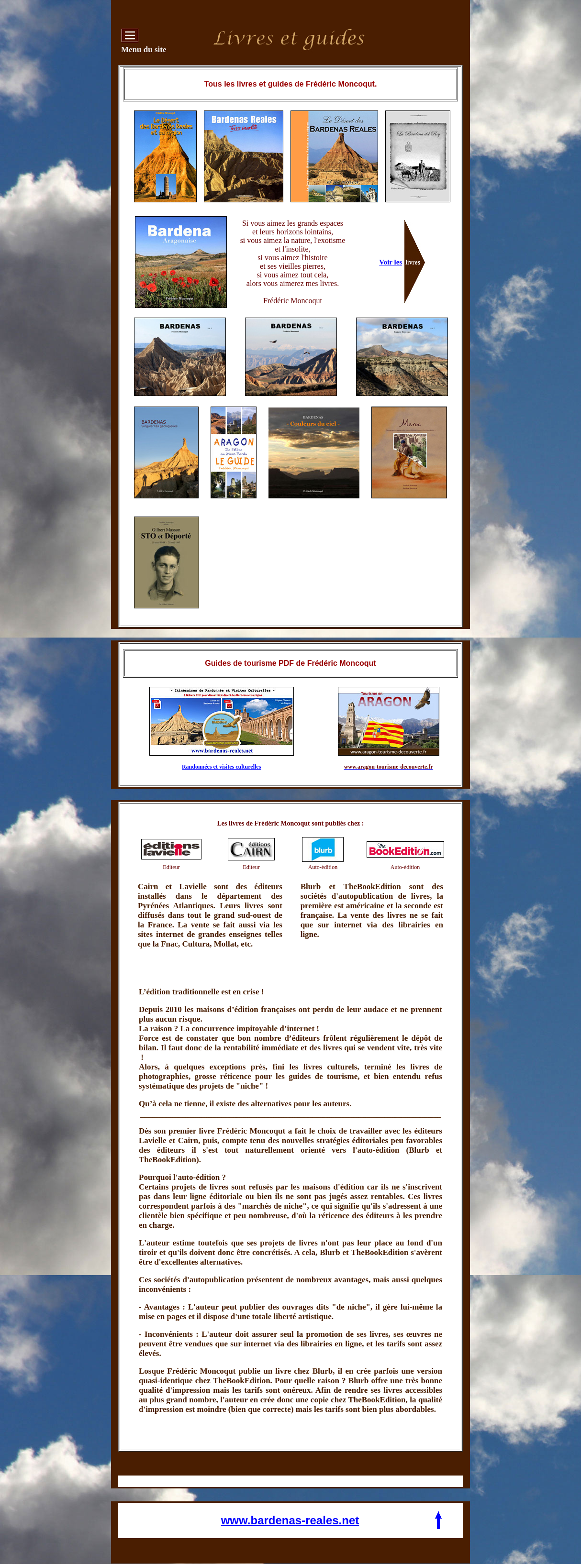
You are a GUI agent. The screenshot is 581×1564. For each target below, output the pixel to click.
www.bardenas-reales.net (290, 1520)
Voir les (390, 262)
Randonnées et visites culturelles (221, 766)
